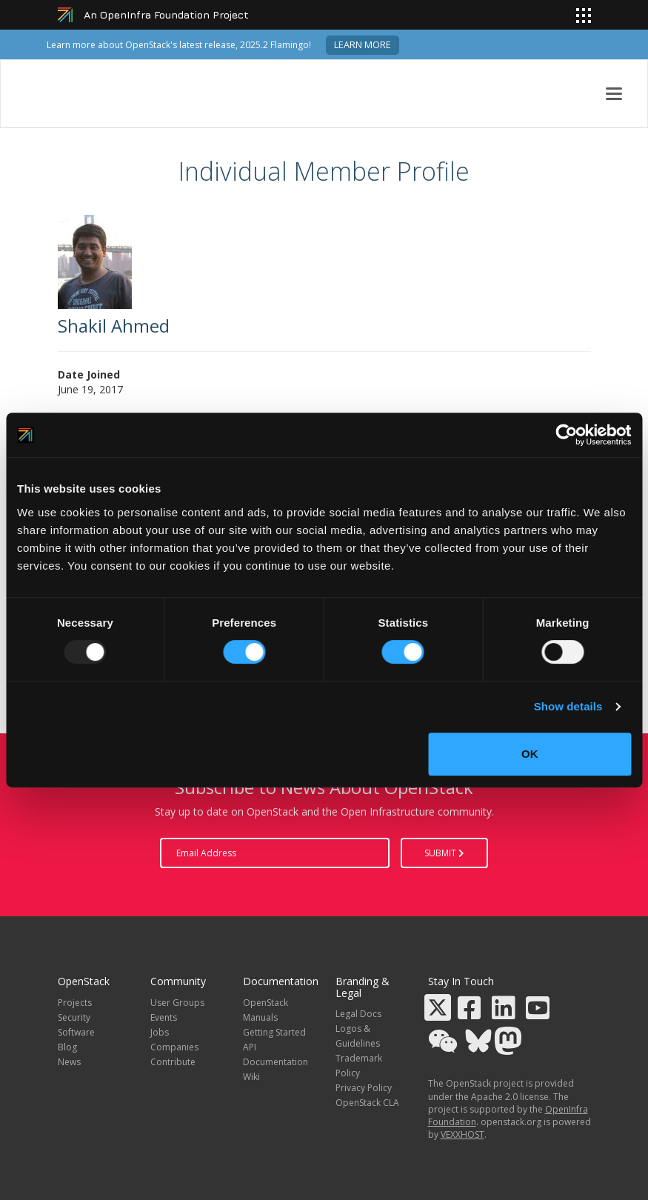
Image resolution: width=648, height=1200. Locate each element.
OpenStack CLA (367, 1102)
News (69, 1062)
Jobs (159, 1032)
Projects (75, 1002)
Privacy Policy (363, 1087)
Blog (67, 1047)
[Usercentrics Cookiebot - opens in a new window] (566, 435)
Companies (174, 1047)
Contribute (173, 1062)
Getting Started (274, 1032)
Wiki (251, 1076)
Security (74, 1017)
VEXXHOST (462, 1134)
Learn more (362, 45)
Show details (568, 706)
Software (76, 1032)
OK (529, 753)
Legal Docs (358, 1013)
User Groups (177, 1002)
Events (163, 1017)
